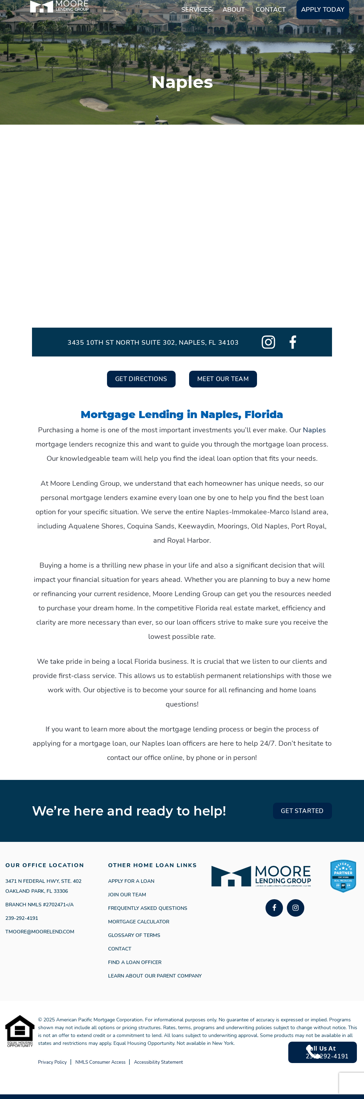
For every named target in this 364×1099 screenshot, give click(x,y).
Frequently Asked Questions (147, 913)
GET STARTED (296, 814)
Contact (271, 31)
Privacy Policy (57, 1066)
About (234, 31)
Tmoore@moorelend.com (39, 936)
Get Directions (133, 380)
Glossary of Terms (134, 940)
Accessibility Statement (197, 1066)
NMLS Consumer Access (120, 1066)
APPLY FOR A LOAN (131, 885)
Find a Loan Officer (134, 967)
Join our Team (127, 899)
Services (196, 31)
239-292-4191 (21, 923)
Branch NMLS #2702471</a (39, 909)
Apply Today (322, 31)
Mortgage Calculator (138, 926)
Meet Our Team (230, 380)
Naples (314, 432)
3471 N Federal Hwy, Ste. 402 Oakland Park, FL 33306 (43, 890)
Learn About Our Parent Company (155, 980)
